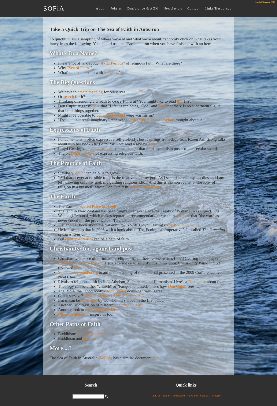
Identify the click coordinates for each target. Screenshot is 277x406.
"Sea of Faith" (79, 68)
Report (184, 215)
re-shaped (89, 300)
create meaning (90, 92)
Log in (258, 2)
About (101, 8)
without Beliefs (90, 334)
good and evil (94, 338)
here (96, 106)
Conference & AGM (143, 8)
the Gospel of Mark (101, 309)
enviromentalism (79, 239)
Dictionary (197, 281)
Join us (116, 8)
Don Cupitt (177, 286)
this (180, 101)
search (68, 96)
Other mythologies (73, 314)
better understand (110, 115)
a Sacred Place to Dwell (96, 206)
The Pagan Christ (128, 305)
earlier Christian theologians (151, 120)
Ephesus (111, 72)
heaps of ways (83, 153)
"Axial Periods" (112, 63)
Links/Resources (218, 8)
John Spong (116, 291)
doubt (80, 173)
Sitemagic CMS (268, 2)
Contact (193, 8)
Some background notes (78, 272)
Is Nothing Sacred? (145, 187)
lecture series (103, 148)
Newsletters (172, 8)
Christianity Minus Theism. (81, 263)
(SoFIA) (105, 358)
